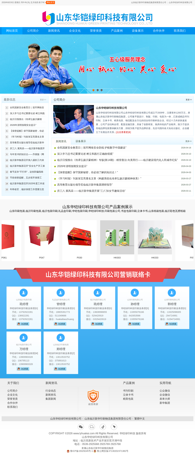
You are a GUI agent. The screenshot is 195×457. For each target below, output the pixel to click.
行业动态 (51, 390)
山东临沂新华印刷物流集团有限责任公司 (148, 2)
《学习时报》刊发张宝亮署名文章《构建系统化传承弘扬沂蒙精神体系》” (99, 178)
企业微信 (165, 394)
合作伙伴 (159, 30)
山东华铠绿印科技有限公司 (180, 2)
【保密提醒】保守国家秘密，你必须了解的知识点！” (87, 172)
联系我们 (180, 30)
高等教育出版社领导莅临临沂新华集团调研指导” (85, 184)
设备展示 (138, 30)
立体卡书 (128, 394)
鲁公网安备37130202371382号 (112, 451)
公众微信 (165, 390)
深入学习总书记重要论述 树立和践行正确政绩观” (85, 153)
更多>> (189, 100)
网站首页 (50, 2)
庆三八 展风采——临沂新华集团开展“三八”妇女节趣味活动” (91, 190)
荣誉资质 (96, 30)
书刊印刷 (128, 390)
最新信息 (9, 99)
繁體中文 (139, 418)
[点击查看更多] (123, 132)
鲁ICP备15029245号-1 (81, 451)
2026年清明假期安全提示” (72, 166)
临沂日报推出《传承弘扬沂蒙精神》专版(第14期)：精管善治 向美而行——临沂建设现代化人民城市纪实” (117, 160)
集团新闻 (51, 398)
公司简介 (33, 30)
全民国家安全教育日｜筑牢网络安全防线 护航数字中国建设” (91, 147)
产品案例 (117, 30)
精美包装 (128, 398)
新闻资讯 (54, 30)
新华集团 (165, 402)
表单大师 (165, 398)
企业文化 (75, 30)
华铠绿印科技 (127, 433)
